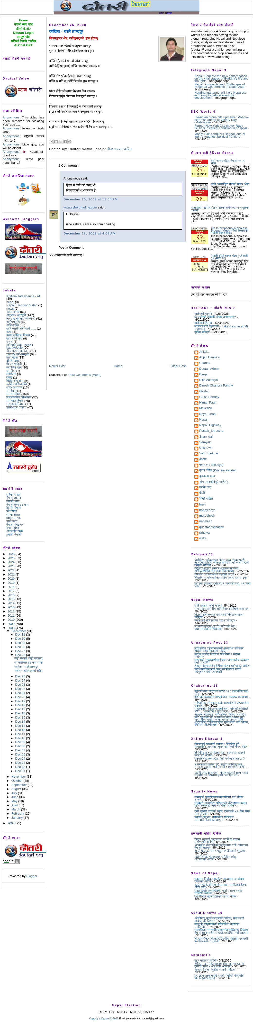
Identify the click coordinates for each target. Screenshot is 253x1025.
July (14, 793)
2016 (12, 595)
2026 (12, 554)
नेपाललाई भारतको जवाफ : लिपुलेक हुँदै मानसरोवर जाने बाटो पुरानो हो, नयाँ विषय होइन (220, 745)
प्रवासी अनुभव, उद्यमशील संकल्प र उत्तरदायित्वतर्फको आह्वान (214, 818)
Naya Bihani (207, 414)
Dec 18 (20, 705)
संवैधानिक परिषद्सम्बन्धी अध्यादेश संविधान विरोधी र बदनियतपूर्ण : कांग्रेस (219, 650)
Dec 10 (20, 738)
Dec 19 (20, 701)
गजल (9, 341)
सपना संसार (13, 514)
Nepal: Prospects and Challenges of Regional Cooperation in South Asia (219, 85)
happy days (207, 510)
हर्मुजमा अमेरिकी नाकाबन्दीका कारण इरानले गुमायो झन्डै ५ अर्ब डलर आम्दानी (219, 965)
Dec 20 (20, 697)
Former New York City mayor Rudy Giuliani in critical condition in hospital (220, 127)
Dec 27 (20, 651)
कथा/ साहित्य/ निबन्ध (18, 335)
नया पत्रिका (12, 528)
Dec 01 (20, 771)
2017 (12, 591)
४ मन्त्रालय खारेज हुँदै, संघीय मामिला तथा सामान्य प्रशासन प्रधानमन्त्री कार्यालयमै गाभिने (219, 766)
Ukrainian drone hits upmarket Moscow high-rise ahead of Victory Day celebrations (221, 119)
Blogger (31, 876)
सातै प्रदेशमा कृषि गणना (207, 605)
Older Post (178, 366)
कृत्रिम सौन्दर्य (202, 332)
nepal (10, 302)
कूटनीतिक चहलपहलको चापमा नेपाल (215, 896)
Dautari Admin (209, 369)
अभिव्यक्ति (12, 325)
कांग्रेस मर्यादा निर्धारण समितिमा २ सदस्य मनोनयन (217, 655)
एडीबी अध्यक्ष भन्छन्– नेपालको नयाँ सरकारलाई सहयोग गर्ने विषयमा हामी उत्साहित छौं (221, 774)
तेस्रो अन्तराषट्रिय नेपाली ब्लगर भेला (227, 162)
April (15, 805)
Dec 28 (20, 647)
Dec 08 (20, 746)
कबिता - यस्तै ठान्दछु (26, 666)
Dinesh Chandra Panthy (216, 385)
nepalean (205, 521)
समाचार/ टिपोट (14, 401)
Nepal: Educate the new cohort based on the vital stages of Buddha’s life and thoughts (221, 78)
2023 (12, 566)
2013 (12, 607)
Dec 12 (20, 730)
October (17, 780)
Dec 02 (20, 767)
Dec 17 (20, 709)
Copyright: (95, 1018)
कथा (8, 331)
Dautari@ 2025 (110, 1018)
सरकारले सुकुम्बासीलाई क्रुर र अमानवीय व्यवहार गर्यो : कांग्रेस (221, 661)
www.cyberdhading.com (80, 207)
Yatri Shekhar (208, 453)
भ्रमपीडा (10, 371)
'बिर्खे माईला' (206, 498)
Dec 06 (20, 754)
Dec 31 (20, 634)
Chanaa (204, 363)
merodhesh (207, 515)
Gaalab (204, 391)
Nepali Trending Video (21, 305)
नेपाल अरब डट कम (17, 504)
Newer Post (57, 366)
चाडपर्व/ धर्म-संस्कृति (17, 354)
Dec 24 (20, 680)
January (17, 817)
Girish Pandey (209, 397)
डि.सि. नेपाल (13, 508)
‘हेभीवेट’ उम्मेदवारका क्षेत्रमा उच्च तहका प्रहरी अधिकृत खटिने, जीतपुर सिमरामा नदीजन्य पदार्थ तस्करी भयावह (221, 562)
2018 (12, 587)
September (19, 785)
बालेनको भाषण (203, 313)
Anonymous (11, 117)
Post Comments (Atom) (85, 375)
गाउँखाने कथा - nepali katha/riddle (19, 346)
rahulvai (204, 532)
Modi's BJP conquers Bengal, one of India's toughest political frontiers (219, 135)
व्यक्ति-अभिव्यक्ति (16, 384)
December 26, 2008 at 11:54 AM (90, 199)
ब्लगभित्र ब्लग (14, 367)
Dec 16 (20, 713)
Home (118, 366)
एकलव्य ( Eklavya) (211, 465)
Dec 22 (20, 689)
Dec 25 (20, 676)
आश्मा (203, 459)
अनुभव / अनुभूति (16, 315)
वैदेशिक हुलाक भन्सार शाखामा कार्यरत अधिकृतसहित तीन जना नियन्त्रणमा (216, 569)
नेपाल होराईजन (15, 524)
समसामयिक (13, 394)
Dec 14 (20, 721)
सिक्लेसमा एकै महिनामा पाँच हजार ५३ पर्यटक (220, 577)
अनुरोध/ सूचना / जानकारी (20, 318)
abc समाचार (13, 518)
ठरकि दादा (205, 487)
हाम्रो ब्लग (11, 521)
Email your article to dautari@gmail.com (141, 1018)
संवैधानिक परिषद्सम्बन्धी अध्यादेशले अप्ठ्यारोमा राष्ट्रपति (221, 704)
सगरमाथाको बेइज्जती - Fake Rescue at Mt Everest (221, 327)
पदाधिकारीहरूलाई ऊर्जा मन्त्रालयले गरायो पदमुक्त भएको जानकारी (217, 670)
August (16, 789)
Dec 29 (20, 643)
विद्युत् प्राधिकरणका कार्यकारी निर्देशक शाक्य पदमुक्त (219, 616)
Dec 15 (20, 717)
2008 (12, 628)
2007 (12, 823)
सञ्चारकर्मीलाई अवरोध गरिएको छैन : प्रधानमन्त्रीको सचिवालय (215, 627)
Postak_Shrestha (211, 431)
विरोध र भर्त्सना (14, 381)
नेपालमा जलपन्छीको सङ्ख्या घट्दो (214, 574)
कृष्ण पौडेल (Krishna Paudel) (217, 470)
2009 (12, 624)
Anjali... (204, 352)
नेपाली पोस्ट (13, 501)
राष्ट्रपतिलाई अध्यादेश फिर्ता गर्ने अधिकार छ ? (219, 758)
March (16, 809)
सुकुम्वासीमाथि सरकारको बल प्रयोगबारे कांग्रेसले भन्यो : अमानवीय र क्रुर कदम (221, 710)
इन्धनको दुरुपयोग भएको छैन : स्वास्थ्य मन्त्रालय (221, 697)
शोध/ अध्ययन (14, 387)
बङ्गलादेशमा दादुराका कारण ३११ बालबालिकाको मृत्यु (221, 692)
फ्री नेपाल (11, 511)
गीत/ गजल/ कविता (16, 351)
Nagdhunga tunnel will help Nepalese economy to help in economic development (220, 95)
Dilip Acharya (208, 380)
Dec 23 (20, 684)
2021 (12, 574)
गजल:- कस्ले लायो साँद (27, 671)
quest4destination (211, 527)
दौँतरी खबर (12, 361)
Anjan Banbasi (209, 357)
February (18, 813)
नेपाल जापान (13, 498)
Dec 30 (20, 638)
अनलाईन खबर (14, 531)
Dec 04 (20, 758)
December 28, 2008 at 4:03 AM (89, 233)
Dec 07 (20, 750)
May (14, 801)
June (15, 797)
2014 (12, 603)
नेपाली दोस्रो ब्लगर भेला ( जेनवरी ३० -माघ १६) (229, 257)
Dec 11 (20, 734)
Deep (203, 374)
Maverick (205, 408)
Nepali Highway (210, 425)
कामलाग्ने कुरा (14, 338)
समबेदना (11, 391)
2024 (12, 562)
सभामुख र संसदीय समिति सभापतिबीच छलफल (221, 609)
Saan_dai (206, 436)
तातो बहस (12, 357)
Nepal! (203, 419)
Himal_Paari (208, 402)
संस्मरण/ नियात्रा (15, 404)
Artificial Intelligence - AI (23, 296)
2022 (12, 570)
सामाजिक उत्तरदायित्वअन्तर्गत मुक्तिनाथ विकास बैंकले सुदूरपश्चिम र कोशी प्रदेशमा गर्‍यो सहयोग (221, 931)
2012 (12, 611)
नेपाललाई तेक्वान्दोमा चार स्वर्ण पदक (214, 620)
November (19, 776)
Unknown (205, 448)
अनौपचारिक (13, 322)
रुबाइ (9, 377)
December (19, 631)
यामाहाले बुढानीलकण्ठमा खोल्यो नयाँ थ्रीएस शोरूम (219, 798)
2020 (12, 578)
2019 (12, 582)
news (10, 308)
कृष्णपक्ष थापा (207, 476)
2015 (12, 599)
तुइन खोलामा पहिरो (205, 960)
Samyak (205, 442)
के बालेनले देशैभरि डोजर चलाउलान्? (215, 317)
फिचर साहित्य (14, 364)
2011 (12, 615)
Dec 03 (20, 762)
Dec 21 (20, 693)
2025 (12, 558)
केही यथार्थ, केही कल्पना (28, 658)
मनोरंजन (11, 374)
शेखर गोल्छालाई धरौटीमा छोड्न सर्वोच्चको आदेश (222, 666)
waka (203, 538)
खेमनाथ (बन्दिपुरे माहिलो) (213, 482)
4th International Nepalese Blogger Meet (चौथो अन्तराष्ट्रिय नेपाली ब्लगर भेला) (230, 230)
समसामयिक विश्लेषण (18, 397)
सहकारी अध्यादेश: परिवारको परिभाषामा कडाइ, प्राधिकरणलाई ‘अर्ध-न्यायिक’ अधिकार (221, 804)
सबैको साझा (13, 494)
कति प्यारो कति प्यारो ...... (21, 328)
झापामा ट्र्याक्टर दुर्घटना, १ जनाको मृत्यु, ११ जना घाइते (222, 585)
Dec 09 (20, 742)
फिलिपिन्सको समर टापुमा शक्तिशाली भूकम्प (219, 851)
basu (202, 504)
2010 (12, 619)
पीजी (202, 493)
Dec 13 (20, 726)
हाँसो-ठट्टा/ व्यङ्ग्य (16, 407)
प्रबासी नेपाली (13, 534)
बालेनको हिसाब (203, 323)
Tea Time (12, 312)
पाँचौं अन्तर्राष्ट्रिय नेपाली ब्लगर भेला (230, 184)
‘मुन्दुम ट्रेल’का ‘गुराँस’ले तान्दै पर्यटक (214, 969)
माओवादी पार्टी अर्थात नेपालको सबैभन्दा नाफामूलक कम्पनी (220, 209)
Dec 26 (20, 655)
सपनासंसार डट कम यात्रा (28, 662)
